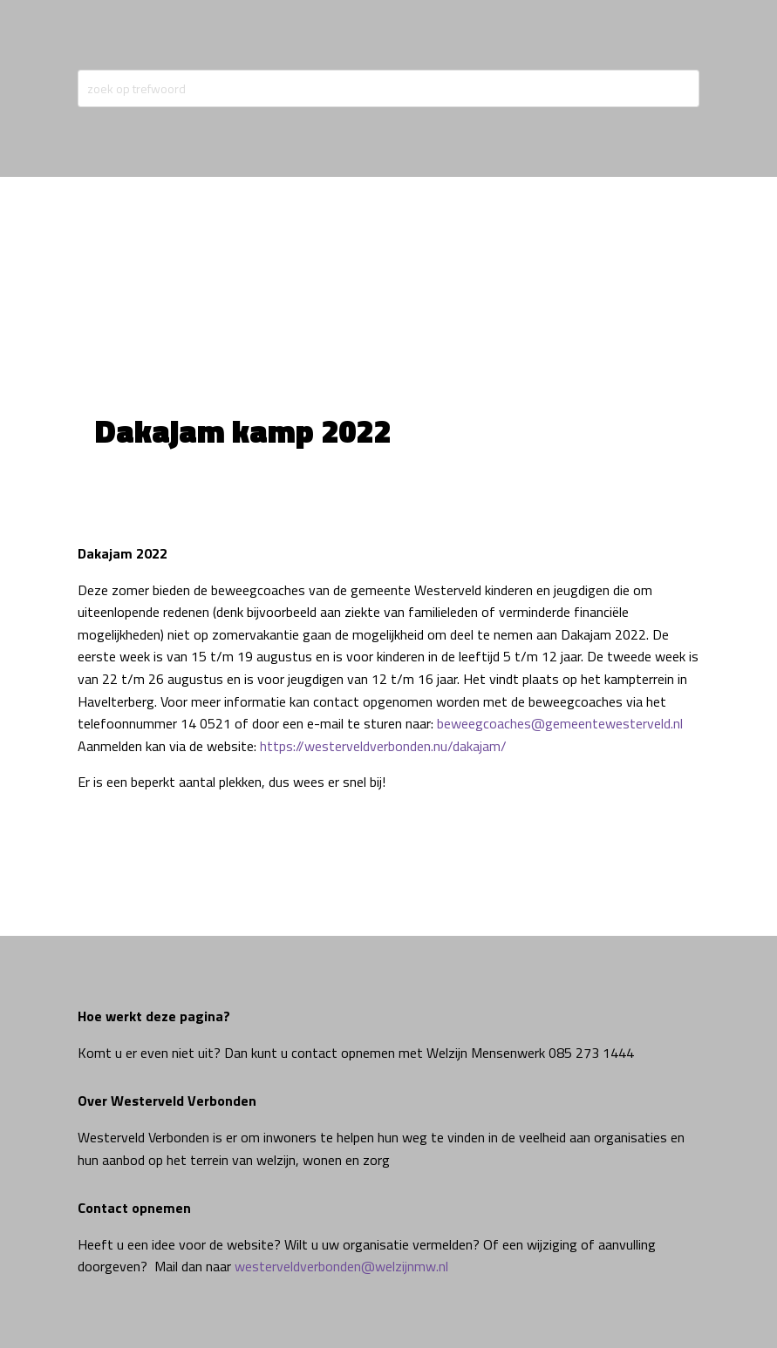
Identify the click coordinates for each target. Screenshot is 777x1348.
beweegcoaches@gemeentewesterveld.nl (560, 723)
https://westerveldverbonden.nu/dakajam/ (383, 745)
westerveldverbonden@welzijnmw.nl (341, 1266)
